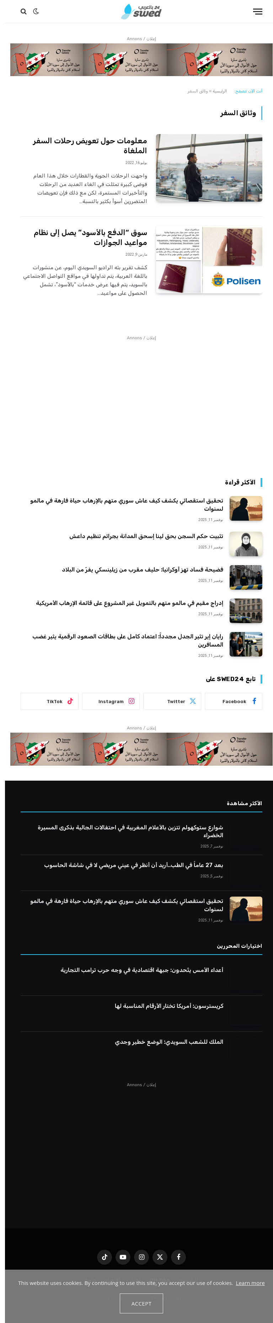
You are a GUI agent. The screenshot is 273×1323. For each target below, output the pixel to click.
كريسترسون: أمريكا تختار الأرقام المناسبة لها (164, 1006)
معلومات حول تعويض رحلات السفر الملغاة (85, 145)
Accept (137, 1303)
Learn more (245, 1282)
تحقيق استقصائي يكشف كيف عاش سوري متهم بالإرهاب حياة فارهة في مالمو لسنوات (121, 504)
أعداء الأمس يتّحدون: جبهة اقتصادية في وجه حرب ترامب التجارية (136, 970)
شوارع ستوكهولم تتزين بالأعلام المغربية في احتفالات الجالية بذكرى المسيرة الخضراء (125, 831)
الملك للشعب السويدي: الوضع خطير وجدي (164, 1041)
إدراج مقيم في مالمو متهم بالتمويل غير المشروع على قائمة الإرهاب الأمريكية (124, 603)
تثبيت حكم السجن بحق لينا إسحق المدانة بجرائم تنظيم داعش (141, 536)
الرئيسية (215, 91)
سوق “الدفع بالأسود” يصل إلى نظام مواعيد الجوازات (85, 237)
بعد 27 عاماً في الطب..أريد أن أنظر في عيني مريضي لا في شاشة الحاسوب (128, 865)
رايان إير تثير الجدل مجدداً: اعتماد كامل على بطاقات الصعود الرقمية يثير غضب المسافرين (122, 640)
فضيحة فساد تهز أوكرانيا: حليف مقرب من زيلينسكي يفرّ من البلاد (137, 569)
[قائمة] (252, 12)
